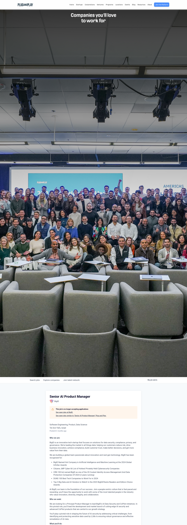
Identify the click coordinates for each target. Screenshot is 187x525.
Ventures (100, 5)
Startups (79, 5)
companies (52, 380)
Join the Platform (161, 5)
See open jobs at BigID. (64, 412)
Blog (133, 5)
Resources (141, 5)
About (150, 5)
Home (71, 5)
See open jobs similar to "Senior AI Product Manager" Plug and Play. (81, 416)
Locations (119, 5)
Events (127, 5)
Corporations (90, 5)
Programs (109, 5)
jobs (35, 380)
